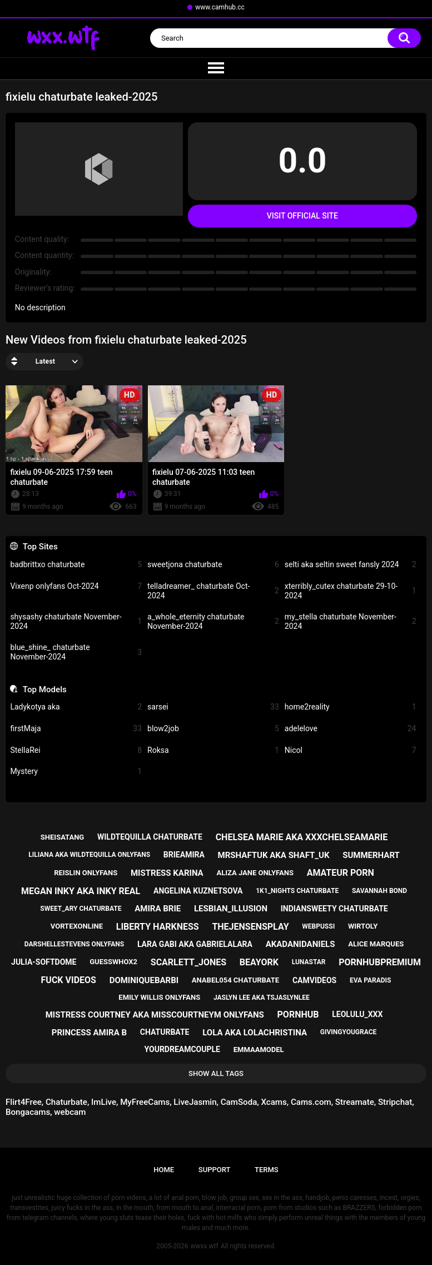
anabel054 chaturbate (235, 980)
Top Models (45, 689)
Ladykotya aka (76, 707)
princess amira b (89, 1033)
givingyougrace (348, 1032)
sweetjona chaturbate (213, 564)
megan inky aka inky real (80, 891)
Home (163, 1169)
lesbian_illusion (230, 909)
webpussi (318, 926)
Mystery (76, 771)
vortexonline (77, 926)
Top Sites (40, 547)
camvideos (314, 980)
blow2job (213, 728)
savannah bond (379, 891)
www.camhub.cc (220, 7)
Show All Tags (216, 1073)
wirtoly (363, 926)
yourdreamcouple (182, 1049)
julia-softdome (43, 962)
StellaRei (76, 750)
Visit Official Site (302, 215)
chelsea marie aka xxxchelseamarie (302, 837)
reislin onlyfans (85, 873)
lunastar (309, 962)
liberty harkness (157, 926)
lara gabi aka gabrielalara (194, 944)
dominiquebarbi (144, 980)
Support (214, 1169)
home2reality (350, 707)
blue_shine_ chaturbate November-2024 (76, 652)
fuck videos (68, 980)
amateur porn (340, 872)
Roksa (213, 750)
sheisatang (62, 837)
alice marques (376, 944)
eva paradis (370, 980)
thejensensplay (250, 926)
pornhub (298, 1014)
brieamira (184, 854)
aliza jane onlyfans (254, 873)
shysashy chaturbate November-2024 (76, 621)
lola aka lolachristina (254, 1033)
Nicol (350, 750)
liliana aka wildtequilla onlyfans (89, 855)
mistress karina (167, 873)
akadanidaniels (300, 944)
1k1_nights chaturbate (297, 891)
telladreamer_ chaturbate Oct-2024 (213, 591)
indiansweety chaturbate (334, 908)
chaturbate (165, 1032)
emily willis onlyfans (159, 997)
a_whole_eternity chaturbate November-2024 (213, 621)
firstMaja (76, 728)
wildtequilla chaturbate (149, 836)
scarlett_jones (188, 962)
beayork (259, 962)
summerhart (371, 855)
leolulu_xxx (357, 1014)
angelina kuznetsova (198, 890)
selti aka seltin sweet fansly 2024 (350, 564)
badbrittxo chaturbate (76, 564)
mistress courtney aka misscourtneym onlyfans (155, 1015)
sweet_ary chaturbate (80, 908)
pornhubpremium (380, 962)
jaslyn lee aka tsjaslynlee (261, 997)
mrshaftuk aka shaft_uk (274, 855)
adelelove (350, 728)
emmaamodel (259, 1049)
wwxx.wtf (204, 1246)
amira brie (158, 909)
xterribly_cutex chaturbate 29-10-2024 (350, 591)
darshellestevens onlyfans (74, 944)
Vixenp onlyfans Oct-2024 (76, 586)
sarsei (213, 707)
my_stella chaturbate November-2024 (350, 621)
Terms (267, 1169)
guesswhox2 (113, 962)
